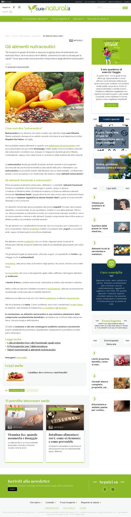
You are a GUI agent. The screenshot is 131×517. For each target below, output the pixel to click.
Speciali (77, 18)
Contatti (48, 501)
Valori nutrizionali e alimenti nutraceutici (33, 348)
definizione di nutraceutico (62, 145)
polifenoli (51, 297)
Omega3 (63, 306)
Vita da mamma (89, 2)
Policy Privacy (69, 507)
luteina (11, 262)
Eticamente (101, 2)
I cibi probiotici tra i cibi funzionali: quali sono (35, 341)
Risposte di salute (97, 18)
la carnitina (48, 306)
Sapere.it (127, 2)
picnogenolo (54, 287)
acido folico (77, 303)
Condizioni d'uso (51, 507)
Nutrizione (32, 388)
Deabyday (79, 2)
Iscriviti (32, 7)
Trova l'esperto (59, 18)
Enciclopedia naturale (34, 18)
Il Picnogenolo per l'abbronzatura (28, 344)
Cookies (84, 507)
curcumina (13, 272)
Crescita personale (115, 2)
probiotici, (35, 228)
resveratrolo (73, 297)
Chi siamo (33, 501)
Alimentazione (16, 388)
